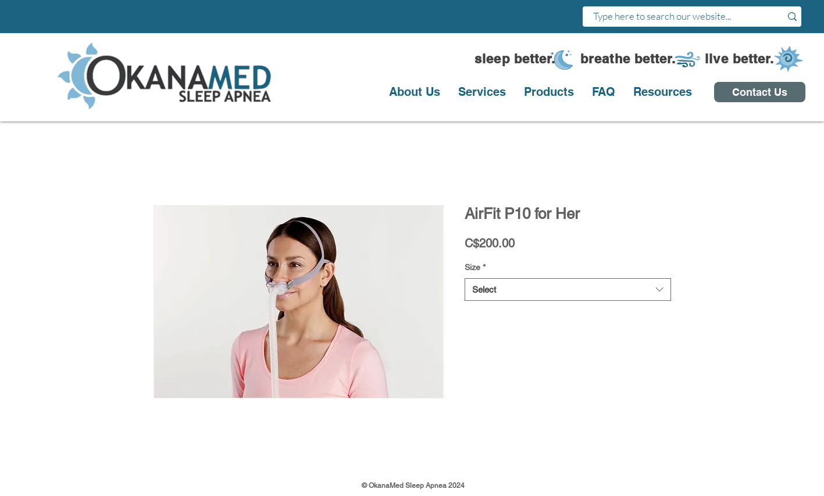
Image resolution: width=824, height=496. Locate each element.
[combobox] (568, 289)
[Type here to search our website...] (673, 16)
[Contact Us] (759, 92)
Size (475, 267)
